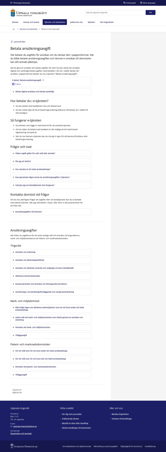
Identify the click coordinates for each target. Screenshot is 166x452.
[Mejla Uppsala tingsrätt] (23, 426)
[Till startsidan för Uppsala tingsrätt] (28, 12)
